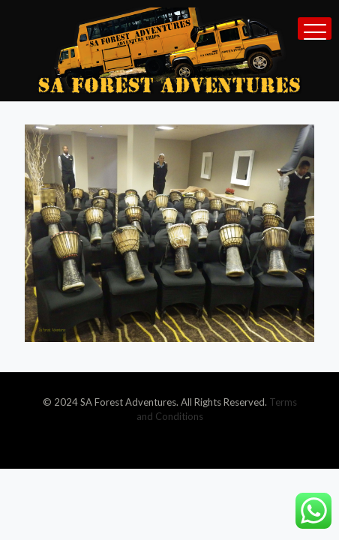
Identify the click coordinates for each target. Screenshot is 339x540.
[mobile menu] (315, 28)
